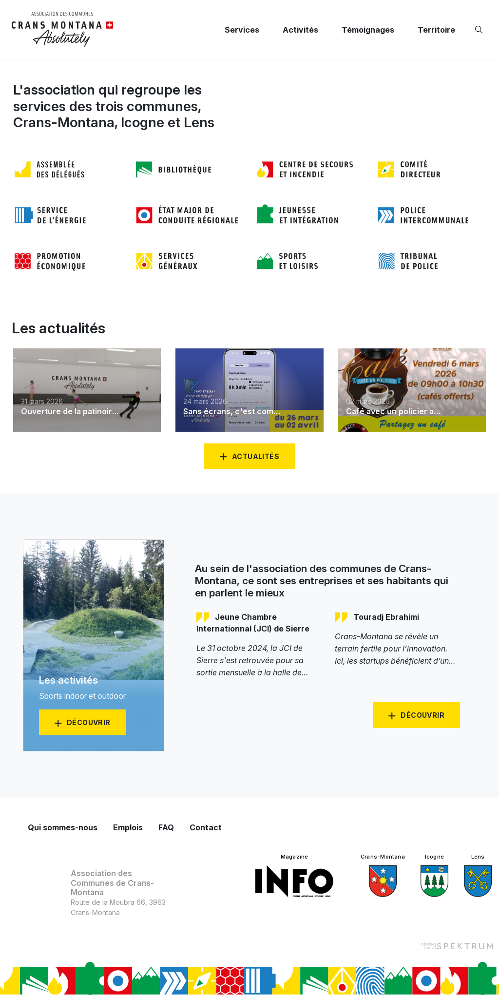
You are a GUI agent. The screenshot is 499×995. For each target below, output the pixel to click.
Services (242, 30)
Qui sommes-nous (62, 827)
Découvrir (422, 715)
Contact (206, 827)
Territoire (436, 30)
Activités (300, 30)
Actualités (255, 456)
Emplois (128, 827)
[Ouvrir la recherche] (481, 29)
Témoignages (368, 30)
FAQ (166, 827)
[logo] (63, 29)
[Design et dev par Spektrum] (457, 945)
